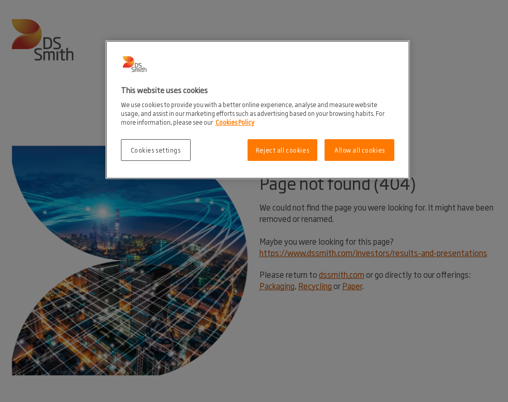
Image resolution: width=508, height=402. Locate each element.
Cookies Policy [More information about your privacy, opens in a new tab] (234, 121)
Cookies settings (156, 149)
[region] (257, 110)
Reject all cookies (282, 149)
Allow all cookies (359, 149)
